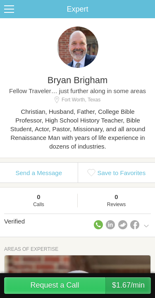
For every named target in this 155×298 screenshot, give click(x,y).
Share (146, 9)
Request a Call (90, 285)
